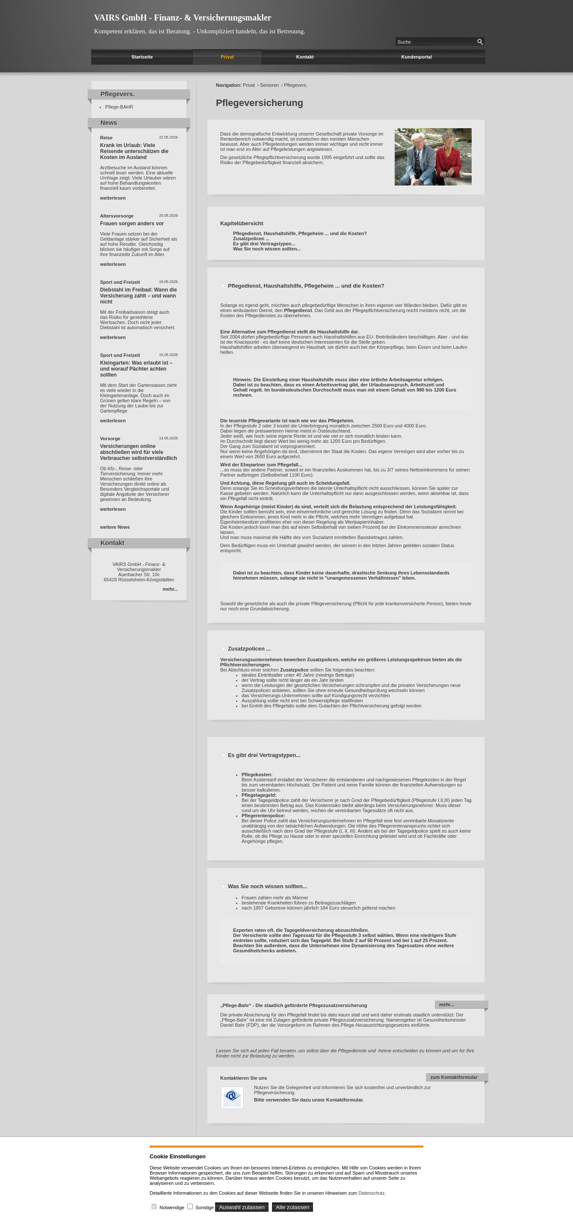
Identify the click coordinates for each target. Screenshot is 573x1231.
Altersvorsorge (116, 215)
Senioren (269, 85)
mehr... (170, 589)
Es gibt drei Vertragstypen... (264, 243)
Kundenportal (417, 56)
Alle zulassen (293, 1207)
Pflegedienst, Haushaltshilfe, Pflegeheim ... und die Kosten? (300, 233)
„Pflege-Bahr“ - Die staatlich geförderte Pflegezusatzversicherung (293, 1005)
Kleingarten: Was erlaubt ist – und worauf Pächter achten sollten (136, 369)
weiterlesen (113, 197)
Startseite (142, 56)
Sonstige (204, 1207)
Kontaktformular (344, 1099)
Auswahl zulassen (242, 1207)
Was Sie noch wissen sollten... (267, 248)
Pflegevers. (295, 85)
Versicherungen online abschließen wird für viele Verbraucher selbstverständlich (138, 452)
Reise (106, 137)
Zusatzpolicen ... (251, 238)
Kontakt (305, 56)
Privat (227, 56)
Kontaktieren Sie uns (243, 1078)
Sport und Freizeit (120, 282)
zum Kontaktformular (454, 1077)
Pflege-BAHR (119, 106)
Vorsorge (110, 438)
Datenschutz (371, 1193)
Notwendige (171, 1207)
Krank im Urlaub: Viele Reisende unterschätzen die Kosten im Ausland (134, 151)
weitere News (115, 527)
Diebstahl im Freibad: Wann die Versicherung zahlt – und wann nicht (138, 296)
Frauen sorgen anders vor (132, 224)
